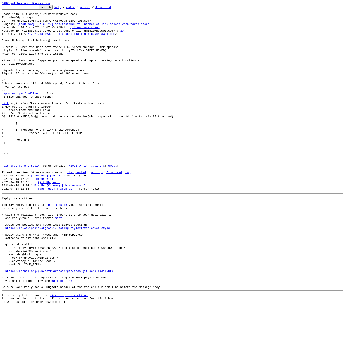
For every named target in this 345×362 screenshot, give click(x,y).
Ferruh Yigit (44, 212)
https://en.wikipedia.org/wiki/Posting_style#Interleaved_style (57, 270)
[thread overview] (85, 32)
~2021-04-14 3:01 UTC (87, 197)
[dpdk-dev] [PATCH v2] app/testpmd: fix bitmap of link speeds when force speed (83, 28)
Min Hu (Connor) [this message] (60, 220)
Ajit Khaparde (49, 216)
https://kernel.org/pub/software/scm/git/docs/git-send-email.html (60, 322)
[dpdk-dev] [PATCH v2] (56, 224)
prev (13, 197)
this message (56, 242)
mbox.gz (97, 204)
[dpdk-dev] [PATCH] (46, 208)
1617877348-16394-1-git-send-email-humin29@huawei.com (70, 40)
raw (120, 36)
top (127, 204)
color (77, 8)
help (64, 8)
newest (111, 197)
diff (5, 123)
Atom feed (110, 8)
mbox (58, 258)
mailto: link (61, 334)
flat (70, 204)
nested (80, 204)
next (5, 197)
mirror (92, 8)
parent (24, 197)
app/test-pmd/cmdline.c (22, 111)
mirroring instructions (69, 349)
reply (35, 197)
